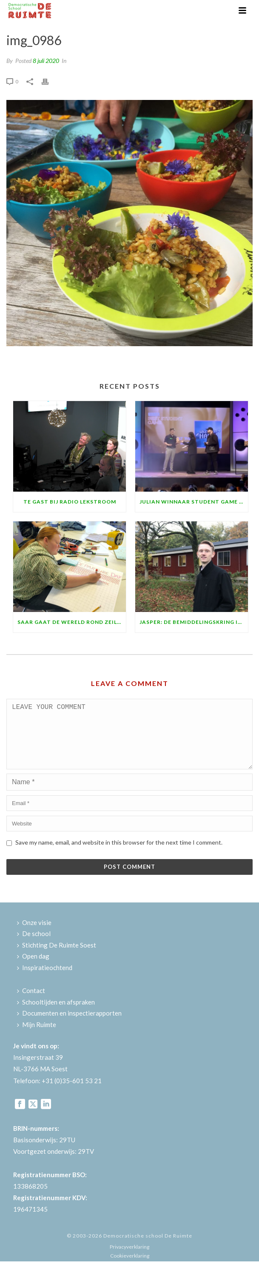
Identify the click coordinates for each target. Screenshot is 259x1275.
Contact (31, 1004)
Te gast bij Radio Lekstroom (69, 501)
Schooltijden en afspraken (56, 1015)
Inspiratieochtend (44, 981)
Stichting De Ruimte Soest (56, 958)
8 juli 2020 (46, 60)
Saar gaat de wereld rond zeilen (71, 622)
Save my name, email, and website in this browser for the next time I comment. (118, 855)
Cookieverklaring (129, 1269)
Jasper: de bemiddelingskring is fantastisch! (193, 622)
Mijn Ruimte (36, 1038)
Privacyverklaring (129, 1260)
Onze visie (34, 936)
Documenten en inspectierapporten (69, 1026)
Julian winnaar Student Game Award (193, 501)
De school (34, 947)
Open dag (33, 969)
